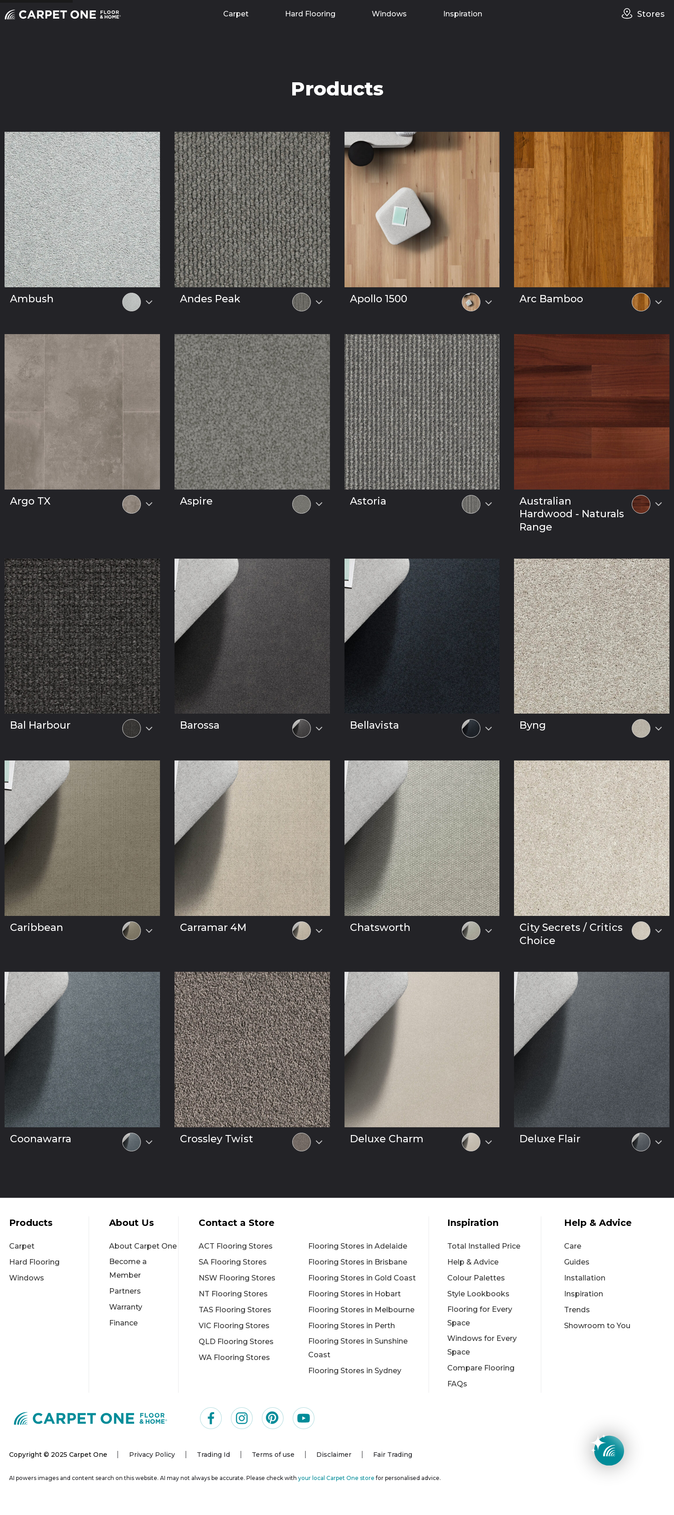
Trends (577, 1309)
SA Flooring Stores (233, 1262)
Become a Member (128, 1268)
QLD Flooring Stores (236, 1341)
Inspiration (462, 14)
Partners (125, 1291)
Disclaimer (333, 1454)
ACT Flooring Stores (236, 1246)
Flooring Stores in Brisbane (357, 1262)
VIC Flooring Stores (234, 1325)
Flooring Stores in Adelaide (357, 1246)
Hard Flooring (310, 14)
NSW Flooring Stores (237, 1278)
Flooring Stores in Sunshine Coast (358, 1348)
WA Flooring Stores (234, 1357)
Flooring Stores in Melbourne (361, 1309)
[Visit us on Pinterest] (273, 1418)
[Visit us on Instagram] (242, 1418)
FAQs (457, 1384)
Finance (123, 1323)
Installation (584, 1278)
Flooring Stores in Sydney (354, 1370)
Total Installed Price (483, 1246)
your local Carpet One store (336, 1478)
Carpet (236, 14)
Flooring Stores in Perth (351, 1325)
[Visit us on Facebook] (211, 1418)
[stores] (629, 13)
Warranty (125, 1307)
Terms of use (273, 1454)
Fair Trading (392, 1454)
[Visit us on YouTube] (304, 1418)
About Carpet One (143, 1246)
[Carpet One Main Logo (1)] (91, 1418)
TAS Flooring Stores (235, 1309)
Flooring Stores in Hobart (354, 1294)
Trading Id (213, 1454)
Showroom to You (597, 1325)
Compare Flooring (480, 1368)
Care (572, 1246)
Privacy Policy (152, 1454)
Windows (389, 14)
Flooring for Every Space (479, 1316)
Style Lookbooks (478, 1294)
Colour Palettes (476, 1278)
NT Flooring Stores (233, 1294)
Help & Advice (473, 1262)
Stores (650, 14)
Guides (576, 1262)
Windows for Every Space (482, 1345)
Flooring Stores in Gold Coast (362, 1278)
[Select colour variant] (149, 302)
